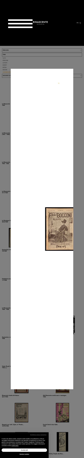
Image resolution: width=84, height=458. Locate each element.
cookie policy (14, 445)
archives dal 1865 (40, 24)
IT (80, 22)
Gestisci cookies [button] (24, 454)
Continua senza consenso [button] (38, 435)
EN (77, 22)
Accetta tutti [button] (24, 450)
